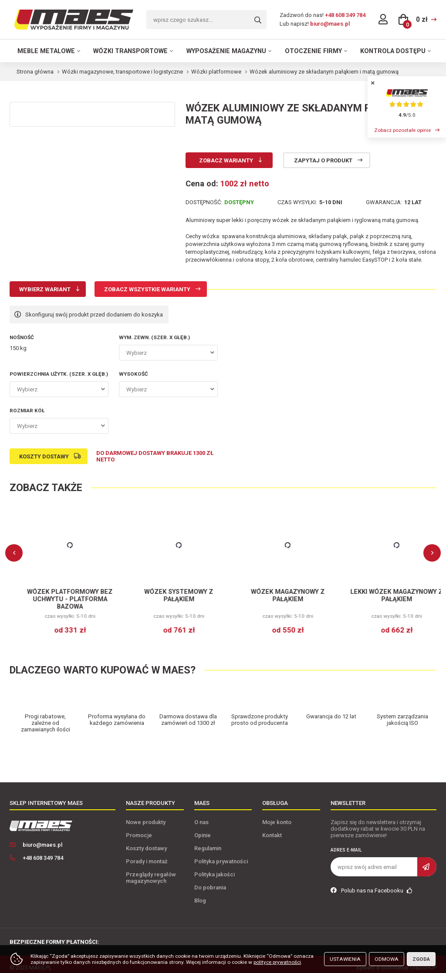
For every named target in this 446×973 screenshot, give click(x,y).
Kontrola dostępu (393, 50)
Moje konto (276, 815)
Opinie (202, 828)
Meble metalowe (46, 50)
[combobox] (168, 352)
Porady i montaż (147, 855)
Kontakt (272, 828)
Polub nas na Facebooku (371, 884)
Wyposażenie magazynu (226, 50)
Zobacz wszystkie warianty (147, 289)
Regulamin (207, 841)
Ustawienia (345, 959)
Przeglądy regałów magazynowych (151, 871)
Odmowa (387, 959)
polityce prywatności (277, 962)
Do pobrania (210, 881)
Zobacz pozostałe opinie (402, 130)
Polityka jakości (214, 868)
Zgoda (421, 959)
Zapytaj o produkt (323, 160)
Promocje (139, 828)
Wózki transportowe (130, 50)
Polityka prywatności (221, 855)
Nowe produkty (146, 815)
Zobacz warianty (226, 160)
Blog (200, 894)
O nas (201, 815)
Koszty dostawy (44, 456)
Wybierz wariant (45, 289)
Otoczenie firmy (313, 50)
